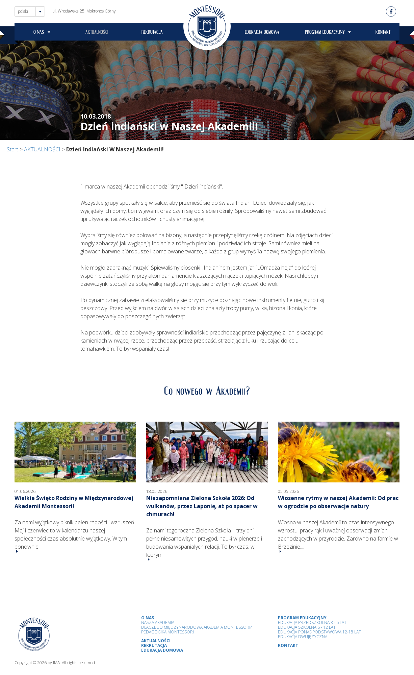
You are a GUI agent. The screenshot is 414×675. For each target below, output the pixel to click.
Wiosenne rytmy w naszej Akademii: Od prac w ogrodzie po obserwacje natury (338, 502)
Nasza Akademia (157, 622)
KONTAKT (383, 33)
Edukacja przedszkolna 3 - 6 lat (312, 622)
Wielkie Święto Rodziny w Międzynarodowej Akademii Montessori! (74, 502)
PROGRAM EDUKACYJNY (325, 33)
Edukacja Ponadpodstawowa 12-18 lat (319, 632)
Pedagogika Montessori (167, 632)
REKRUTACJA (152, 33)
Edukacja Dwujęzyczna (302, 637)
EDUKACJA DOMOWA (262, 33)
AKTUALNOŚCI (96, 33)
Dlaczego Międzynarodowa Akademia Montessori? (196, 627)
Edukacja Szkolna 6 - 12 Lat (307, 627)
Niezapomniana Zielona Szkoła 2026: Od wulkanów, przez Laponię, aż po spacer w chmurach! (202, 506)
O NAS (38, 33)
